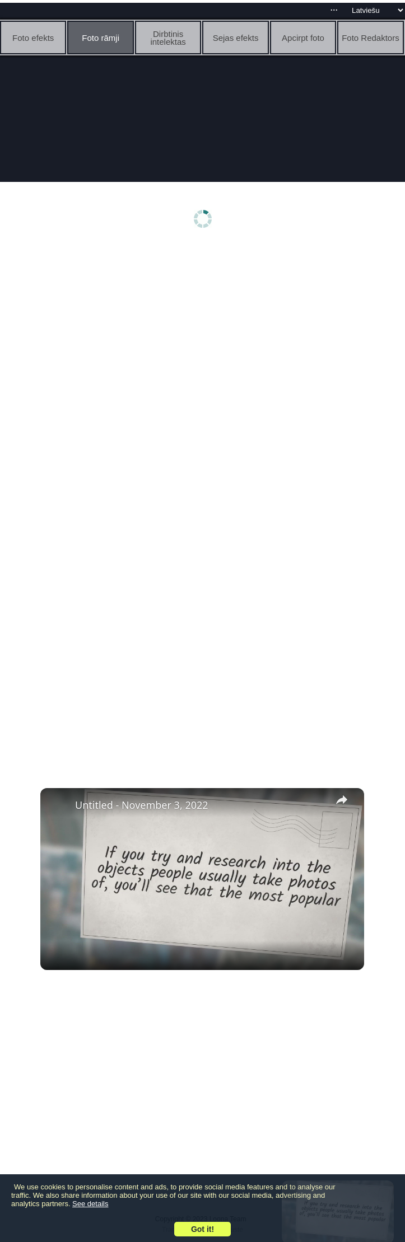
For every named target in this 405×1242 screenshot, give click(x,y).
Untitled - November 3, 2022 (141, 805)
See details (90, 1203)
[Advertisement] (202, 334)
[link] (58, 806)
